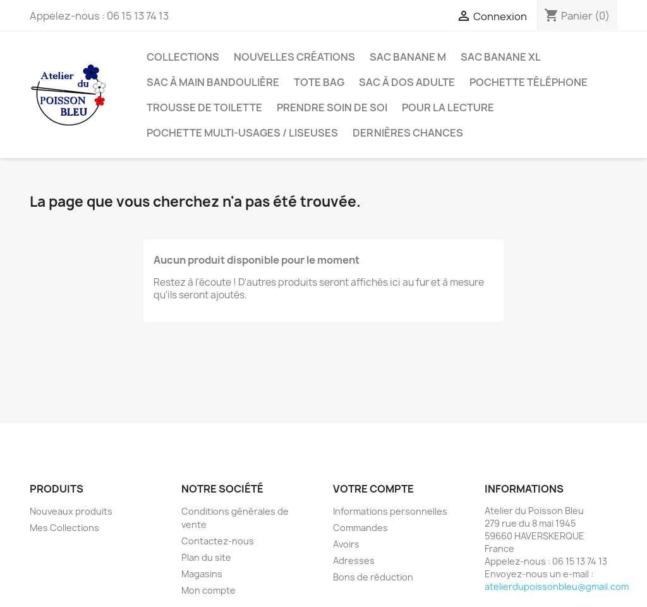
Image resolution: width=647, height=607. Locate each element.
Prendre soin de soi (332, 107)
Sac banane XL (501, 57)
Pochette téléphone (528, 82)
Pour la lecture (448, 107)
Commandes (360, 528)
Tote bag (319, 82)
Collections (183, 57)
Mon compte (208, 590)
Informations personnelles (390, 511)
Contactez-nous (217, 541)
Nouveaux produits (71, 511)
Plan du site (206, 557)
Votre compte (373, 489)
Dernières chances (408, 133)
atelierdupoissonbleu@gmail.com (557, 586)
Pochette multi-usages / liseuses (242, 133)
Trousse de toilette (204, 107)
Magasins (201, 574)
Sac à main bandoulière (213, 82)
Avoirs (346, 544)
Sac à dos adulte (407, 82)
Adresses (354, 561)
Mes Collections (64, 528)
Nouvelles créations (294, 57)
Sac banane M (408, 57)
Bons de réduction (373, 577)
